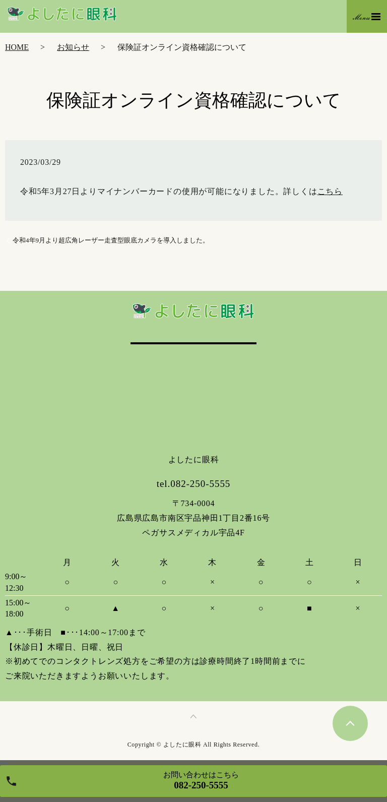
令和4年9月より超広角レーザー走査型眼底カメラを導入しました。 (111, 240)
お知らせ (73, 47)
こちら (330, 191)
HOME (17, 47)
